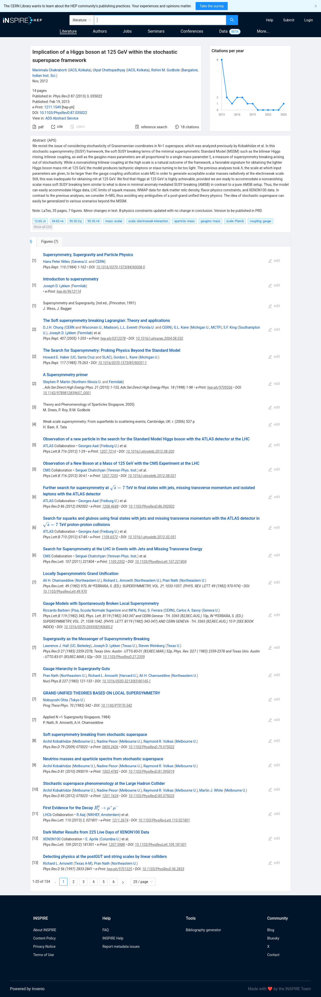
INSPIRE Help (112, 938)
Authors (100, 31)
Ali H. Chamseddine (58, 580)
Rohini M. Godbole (165, 70)
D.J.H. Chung (53, 327)
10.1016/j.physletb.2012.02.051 (152, 537)
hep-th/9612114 (69, 291)
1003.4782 (110, 772)
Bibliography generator (203, 930)
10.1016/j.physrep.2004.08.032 (159, 338)
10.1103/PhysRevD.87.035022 (63, 113)
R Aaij (81, 815)
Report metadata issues (120, 947)
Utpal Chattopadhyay (109, 70)
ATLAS (48, 446)
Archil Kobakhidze (57, 741)
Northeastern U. (88, 580)
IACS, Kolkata (79, 70)
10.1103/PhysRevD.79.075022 (151, 747)
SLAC (106, 357)
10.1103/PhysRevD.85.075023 (151, 796)
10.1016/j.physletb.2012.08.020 (150, 451)
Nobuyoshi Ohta (55, 700)
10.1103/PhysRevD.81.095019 (151, 772)
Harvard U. (128, 676)
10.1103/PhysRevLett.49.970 (65, 592)
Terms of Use (43, 955)
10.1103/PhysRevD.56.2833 (163, 869)
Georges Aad (88, 446)
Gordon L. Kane (125, 357)
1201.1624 (110, 796)
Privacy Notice (44, 947)
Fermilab (79, 286)
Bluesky (273, 938)
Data (223, 31)
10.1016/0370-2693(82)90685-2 (88, 627)
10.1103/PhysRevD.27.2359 (124, 657)
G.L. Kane (181, 327)
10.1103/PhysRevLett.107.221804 (161, 562)
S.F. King (229, 327)
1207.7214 (108, 451)
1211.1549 (52, 107)
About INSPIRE (44, 930)
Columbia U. (110, 839)
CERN (99, 262)
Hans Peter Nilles (56, 262)
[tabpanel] (160, 569)
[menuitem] (269, 20)
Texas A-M (83, 863)
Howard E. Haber (56, 357)
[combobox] (160, 20)
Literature (68, 31)
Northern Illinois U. (86, 382)
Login (308, 20)
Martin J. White (211, 790)
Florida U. (147, 327)
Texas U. (129, 646)
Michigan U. (149, 357)
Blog (270, 930)
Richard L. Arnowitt (118, 580)
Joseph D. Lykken (56, 286)
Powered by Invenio (27, 988)
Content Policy (44, 938)
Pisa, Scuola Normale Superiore (96, 610)
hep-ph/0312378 (113, 338)
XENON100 (51, 839)
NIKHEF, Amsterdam (103, 815)
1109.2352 (117, 562)
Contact (273, 955)
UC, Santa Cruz (83, 357)
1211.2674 (120, 820)
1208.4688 (110, 506)
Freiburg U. (109, 446)
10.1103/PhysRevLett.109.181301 (161, 845)
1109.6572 (110, 537)
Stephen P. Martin (56, 382)
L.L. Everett (128, 327)
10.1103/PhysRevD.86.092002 (152, 506)
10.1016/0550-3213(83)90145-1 (126, 681)
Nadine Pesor (107, 741)
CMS (46, 470)
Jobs (127, 31)
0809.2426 (110, 747)
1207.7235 (110, 476)
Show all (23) (43, 227)
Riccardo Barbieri (56, 610)
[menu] (280, 20)
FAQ (105, 930)
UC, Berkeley (80, 646)
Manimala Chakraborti (49, 70)
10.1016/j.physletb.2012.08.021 (152, 476)
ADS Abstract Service (61, 118)
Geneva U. (80, 262)
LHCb (47, 815)
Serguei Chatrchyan (90, 470)
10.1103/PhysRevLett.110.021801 (164, 820)
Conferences (192, 31)
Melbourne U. (83, 741)
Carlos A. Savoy (188, 610)
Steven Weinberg (151, 646)
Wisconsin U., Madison (99, 327)
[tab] (47, 241)
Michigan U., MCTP (205, 327)
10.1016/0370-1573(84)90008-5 (120, 267)
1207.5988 (117, 845)
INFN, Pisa (136, 610)
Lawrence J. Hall (56, 646)
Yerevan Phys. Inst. (122, 470)
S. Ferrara (154, 610)
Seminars (156, 31)
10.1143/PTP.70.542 (116, 705)
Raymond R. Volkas (158, 741)
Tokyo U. (77, 700)
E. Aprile (92, 839)
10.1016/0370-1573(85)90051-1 (122, 363)
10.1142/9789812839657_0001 (67, 393)
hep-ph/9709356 (219, 387)
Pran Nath (170, 580)
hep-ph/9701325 (119, 869)
